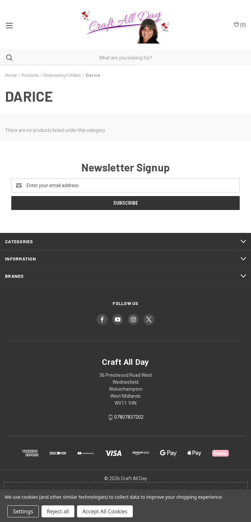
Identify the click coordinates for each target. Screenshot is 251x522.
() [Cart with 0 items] (240, 25)
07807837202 (128, 417)
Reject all (58, 511)
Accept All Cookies (104, 511)
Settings (23, 511)
